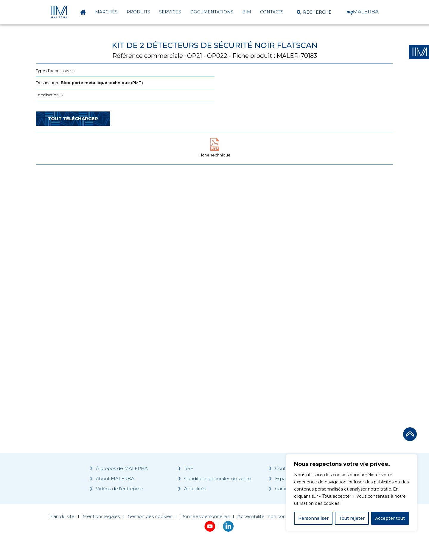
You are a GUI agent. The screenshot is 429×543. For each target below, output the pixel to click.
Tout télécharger (73, 118)
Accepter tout (390, 518)
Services (170, 12)
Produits (138, 12)
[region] (351, 492)
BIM (246, 12)
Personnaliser (313, 518)
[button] (314, 12)
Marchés (106, 12)
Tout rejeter (352, 518)
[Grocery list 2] (298, 282)
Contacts (272, 12)
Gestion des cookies (150, 516)
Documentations (211, 12)
